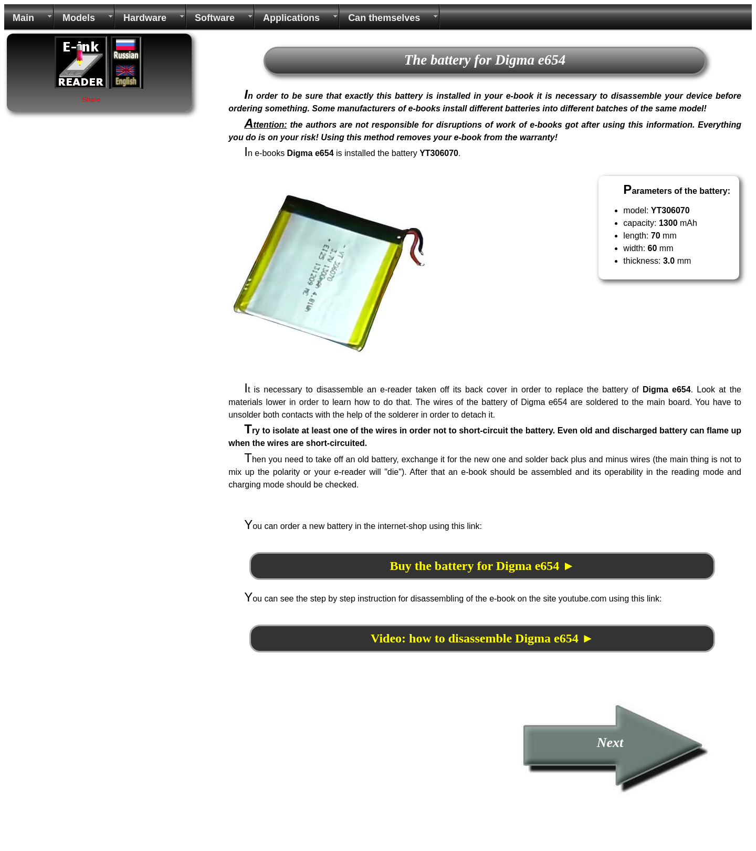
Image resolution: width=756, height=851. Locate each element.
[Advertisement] (311, 772)
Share (91, 99)
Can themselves (384, 18)
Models (78, 18)
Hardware (144, 18)
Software (215, 18)
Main (23, 18)
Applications (291, 18)
